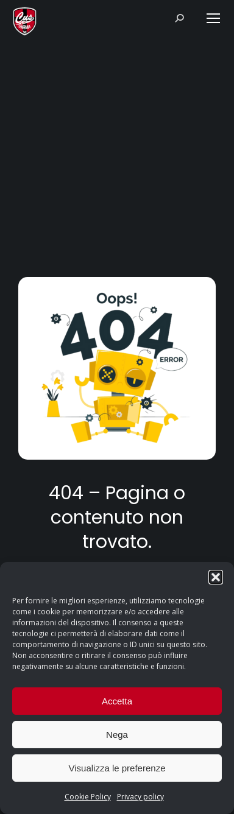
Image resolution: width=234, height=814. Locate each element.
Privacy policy (140, 796)
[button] (216, 577)
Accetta (117, 701)
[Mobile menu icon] (213, 18)
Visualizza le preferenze (117, 768)
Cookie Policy (88, 796)
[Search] (183, 18)
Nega (117, 734)
